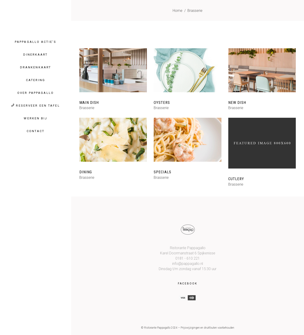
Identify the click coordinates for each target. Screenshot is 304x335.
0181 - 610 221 (187, 258)
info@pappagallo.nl (187, 263)
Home (177, 10)
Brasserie (86, 108)
